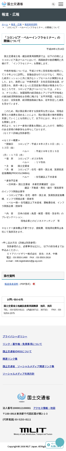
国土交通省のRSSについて (17, 351)
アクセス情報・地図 (44, 408)
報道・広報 (16, 24)
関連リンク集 (10, 358)
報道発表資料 (31, 24)
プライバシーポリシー (15, 336)
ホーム (5, 24)
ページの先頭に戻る (56, 445)
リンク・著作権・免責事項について (22, 344)
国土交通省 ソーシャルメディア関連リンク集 (28, 366)
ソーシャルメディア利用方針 (18, 373)
